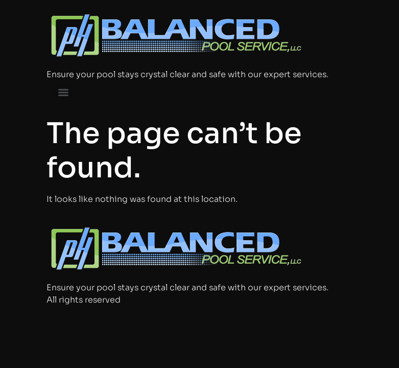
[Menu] (63, 92)
